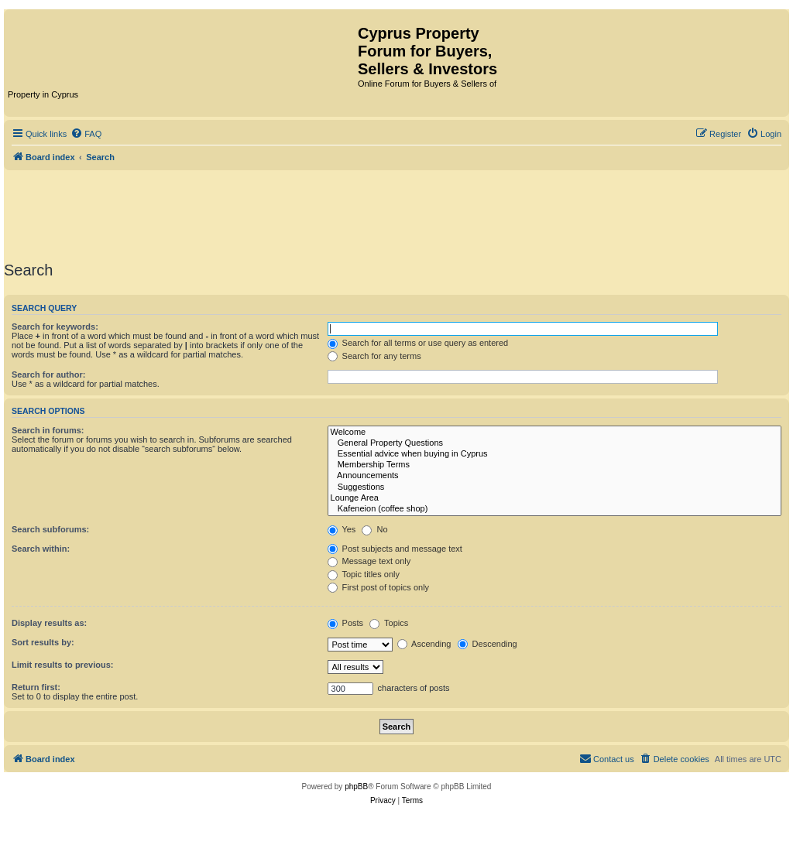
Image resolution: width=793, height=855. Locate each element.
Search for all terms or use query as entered (418, 342)
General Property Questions (554, 443)
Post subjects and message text (395, 548)
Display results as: (49, 623)
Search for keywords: (55, 326)
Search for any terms (374, 356)
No (374, 529)
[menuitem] (85, 134)
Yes (342, 529)
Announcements (554, 475)
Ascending (424, 643)
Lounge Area (554, 498)
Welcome (554, 432)
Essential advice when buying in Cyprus (554, 454)
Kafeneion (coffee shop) (554, 509)
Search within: (41, 548)
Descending (487, 643)
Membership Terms (554, 465)
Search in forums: (48, 430)
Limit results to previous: (62, 664)
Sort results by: (43, 642)
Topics (388, 623)
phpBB (356, 786)
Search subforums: (50, 529)
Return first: (36, 687)
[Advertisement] (396, 213)
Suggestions (554, 487)
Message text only (369, 561)
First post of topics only (379, 587)
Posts (346, 623)
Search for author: (48, 374)
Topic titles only (364, 574)
